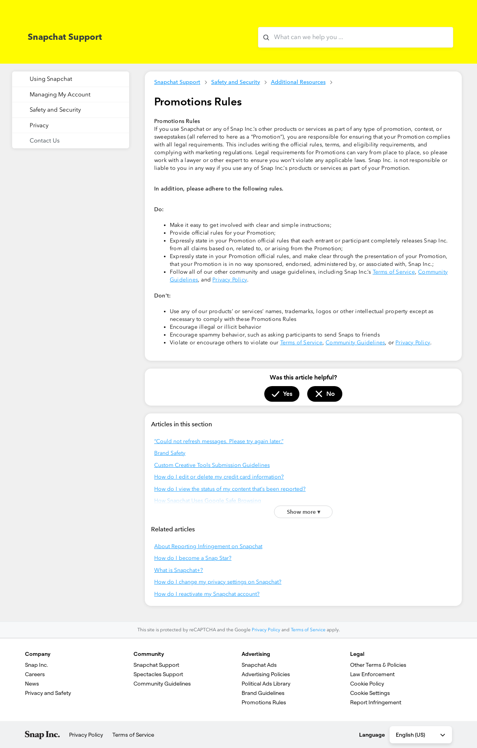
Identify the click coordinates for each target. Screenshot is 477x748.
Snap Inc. (36, 664)
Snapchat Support (177, 81)
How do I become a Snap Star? (192, 558)
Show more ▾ (303, 511)
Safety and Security (235, 81)
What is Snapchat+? (178, 570)
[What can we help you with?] (355, 37)
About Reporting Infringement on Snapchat (208, 546)
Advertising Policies (266, 674)
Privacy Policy (229, 279)
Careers (35, 674)
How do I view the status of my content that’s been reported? (230, 489)
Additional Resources (298, 81)
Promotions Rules (264, 702)
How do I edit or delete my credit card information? (219, 477)
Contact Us (45, 140)
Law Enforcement (372, 674)
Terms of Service (394, 272)
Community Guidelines (355, 342)
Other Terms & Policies (378, 664)
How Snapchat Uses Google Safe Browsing (207, 500)
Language (372, 735)
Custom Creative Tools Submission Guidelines (212, 465)
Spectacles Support (158, 674)
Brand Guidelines (263, 692)
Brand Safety (169, 453)
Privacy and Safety (48, 692)
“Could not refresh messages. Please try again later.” (218, 441)
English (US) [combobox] (421, 735)
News (32, 683)
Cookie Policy (367, 683)
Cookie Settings (370, 692)
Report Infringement (375, 702)
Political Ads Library (266, 683)
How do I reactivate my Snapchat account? (207, 594)
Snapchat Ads (259, 664)
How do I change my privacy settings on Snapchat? (217, 582)
